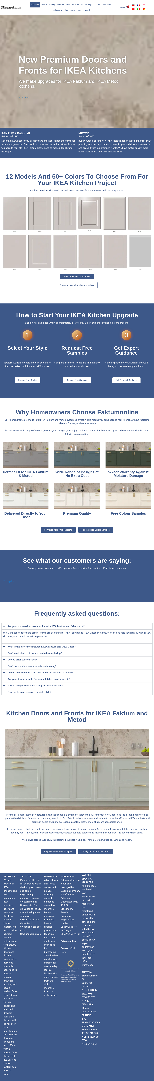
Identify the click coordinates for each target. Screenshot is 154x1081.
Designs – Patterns (65, 4)
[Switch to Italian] (138, 9)
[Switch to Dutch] (144, 5)
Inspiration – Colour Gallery (63, 10)
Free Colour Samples (84, 4)
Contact (80, 10)
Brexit (87, 10)
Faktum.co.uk (27, 919)
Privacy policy (68, 941)
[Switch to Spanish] (144, 9)
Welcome (35, 4)
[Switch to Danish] (133, 9)
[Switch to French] (138, 5)
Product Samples (103, 4)
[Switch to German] (133, 5)
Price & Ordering (48, 4)
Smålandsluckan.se (30, 934)
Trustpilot (24, 97)
